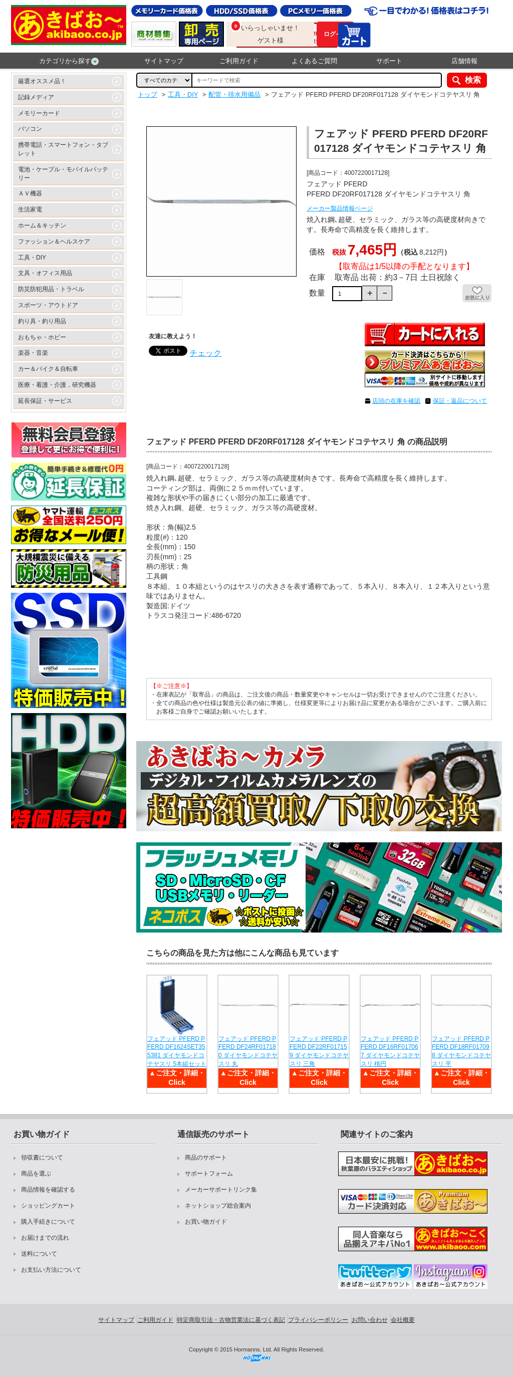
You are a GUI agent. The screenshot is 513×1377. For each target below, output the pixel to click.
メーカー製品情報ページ (340, 208)
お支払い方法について (51, 1269)
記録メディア (36, 97)
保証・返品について (460, 400)
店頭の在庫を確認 (396, 400)
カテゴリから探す (69, 61)
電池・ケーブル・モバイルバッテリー (63, 173)
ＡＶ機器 (30, 193)
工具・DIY (32, 257)
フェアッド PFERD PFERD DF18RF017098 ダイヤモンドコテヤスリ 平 (461, 1051)
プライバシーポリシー (318, 1320)
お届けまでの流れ (45, 1237)
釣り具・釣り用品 (42, 321)
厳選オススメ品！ (42, 81)
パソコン (30, 128)
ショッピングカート (48, 1205)
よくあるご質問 (314, 61)
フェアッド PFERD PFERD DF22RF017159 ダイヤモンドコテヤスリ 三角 (319, 1051)
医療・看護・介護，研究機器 (57, 384)
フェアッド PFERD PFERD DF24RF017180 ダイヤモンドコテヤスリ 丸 (248, 1051)
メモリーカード (39, 113)
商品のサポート (206, 1157)
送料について (39, 1253)
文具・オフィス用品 (45, 273)
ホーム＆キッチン (42, 225)
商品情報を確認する (48, 1189)
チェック (205, 353)
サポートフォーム (209, 1173)
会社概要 (403, 1320)
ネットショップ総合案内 (218, 1205)
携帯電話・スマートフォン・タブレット (63, 149)
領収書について (42, 1157)
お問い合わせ (370, 1320)
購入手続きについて (48, 1221)
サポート (389, 61)
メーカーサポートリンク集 (221, 1189)
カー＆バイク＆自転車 (48, 368)
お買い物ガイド (206, 1221)
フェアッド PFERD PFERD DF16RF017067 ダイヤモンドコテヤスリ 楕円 (390, 1051)
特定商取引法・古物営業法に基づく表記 (231, 1320)
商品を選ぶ (36, 1173)
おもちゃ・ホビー (42, 337)
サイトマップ (163, 61)
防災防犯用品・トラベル (51, 289)
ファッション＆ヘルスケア (54, 241)
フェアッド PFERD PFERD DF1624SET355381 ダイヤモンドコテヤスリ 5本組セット (176, 1051)
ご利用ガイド (239, 61)
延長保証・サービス (45, 400)
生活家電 (30, 209)
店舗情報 (464, 61)
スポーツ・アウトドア (48, 305)
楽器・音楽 (33, 352)
